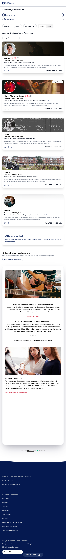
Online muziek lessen (9, 526)
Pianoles (5, 502)
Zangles (5, 506)
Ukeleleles (5, 510)
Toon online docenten (12, 259)
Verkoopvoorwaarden (10, 530)
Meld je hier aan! (33, 316)
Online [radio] (49, 26)
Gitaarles (5, 499)
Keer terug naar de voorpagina (16, 393)
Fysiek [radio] (42, 26)
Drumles (5, 518)
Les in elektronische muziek (12, 522)
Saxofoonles (6, 514)
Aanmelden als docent (12, 552)
